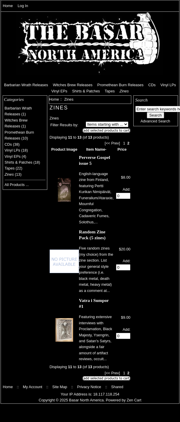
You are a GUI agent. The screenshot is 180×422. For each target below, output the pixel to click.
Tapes (110, 91)
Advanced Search (155, 121)
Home (8, 6)
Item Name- (96, 149)
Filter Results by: (64, 125)
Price (122, 149)
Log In (23, 6)
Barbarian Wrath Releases (26, 85)
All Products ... (17, 184)
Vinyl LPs (168, 85)
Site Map (59, 387)
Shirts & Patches (86, 91)
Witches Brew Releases (72, 85)
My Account (32, 387)
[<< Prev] (112, 143)
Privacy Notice (89, 387)
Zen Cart (134, 400)
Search (141, 99)
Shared (117, 387)
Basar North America (86, 400)
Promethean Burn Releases (120, 85)
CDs (152, 85)
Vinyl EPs (59, 91)
